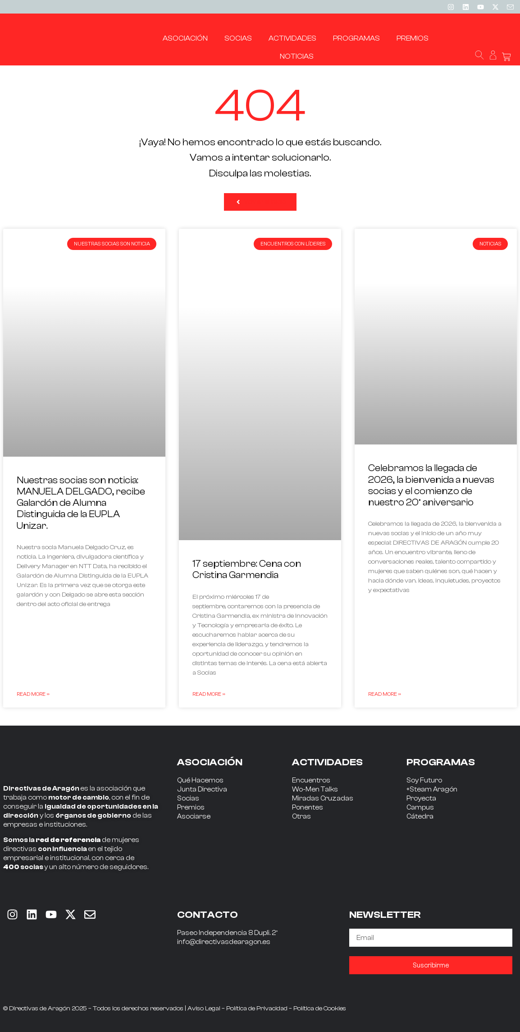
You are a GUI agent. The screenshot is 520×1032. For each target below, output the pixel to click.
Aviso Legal (203, 1008)
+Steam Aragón (431, 789)
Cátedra (419, 816)
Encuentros (311, 780)
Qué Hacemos (200, 780)
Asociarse (193, 816)
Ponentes (307, 807)
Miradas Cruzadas (322, 798)
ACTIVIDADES (327, 762)
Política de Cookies (319, 1008)
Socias (188, 798)
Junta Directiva (202, 789)
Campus (420, 807)
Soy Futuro (424, 780)
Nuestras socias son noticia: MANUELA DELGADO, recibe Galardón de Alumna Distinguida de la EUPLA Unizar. (81, 503)
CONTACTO (207, 915)
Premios (191, 807)
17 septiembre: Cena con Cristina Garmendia (246, 569)
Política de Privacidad (256, 1008)
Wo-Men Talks (315, 789)
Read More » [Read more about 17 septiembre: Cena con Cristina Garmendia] (208, 694)
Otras (301, 816)
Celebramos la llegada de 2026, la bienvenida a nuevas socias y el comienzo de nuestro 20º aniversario (431, 485)
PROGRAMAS (440, 762)
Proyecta (421, 798)
